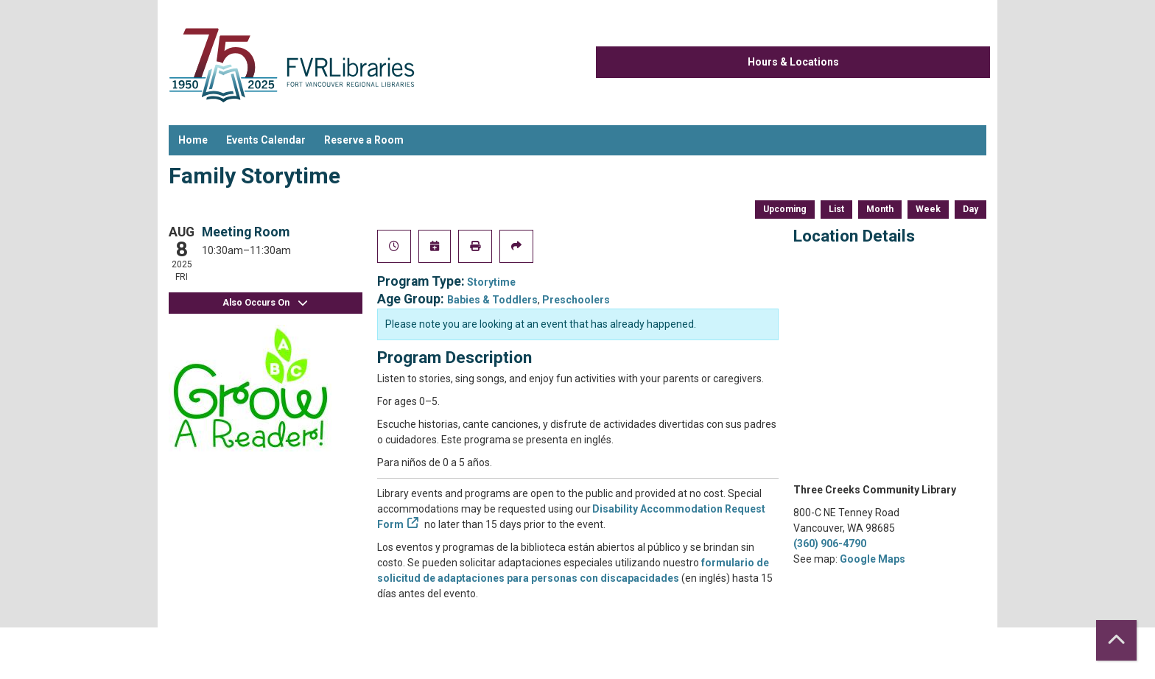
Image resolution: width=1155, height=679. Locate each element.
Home (193, 140)
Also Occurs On (265, 303)
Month (880, 209)
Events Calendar (266, 140)
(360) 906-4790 (829, 543)
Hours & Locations (793, 62)
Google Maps (872, 559)
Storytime (491, 282)
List (836, 209)
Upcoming (785, 209)
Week (928, 209)
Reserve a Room (364, 140)
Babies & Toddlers (492, 300)
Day (970, 209)
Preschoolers (576, 300)
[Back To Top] (1116, 640)
